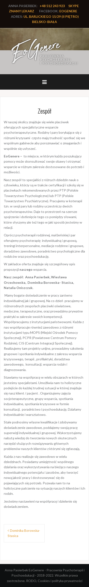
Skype (73, 6)
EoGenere (68, 11)
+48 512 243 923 (52, 6)
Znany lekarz (21, 11)
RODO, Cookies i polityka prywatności (54, 581)
